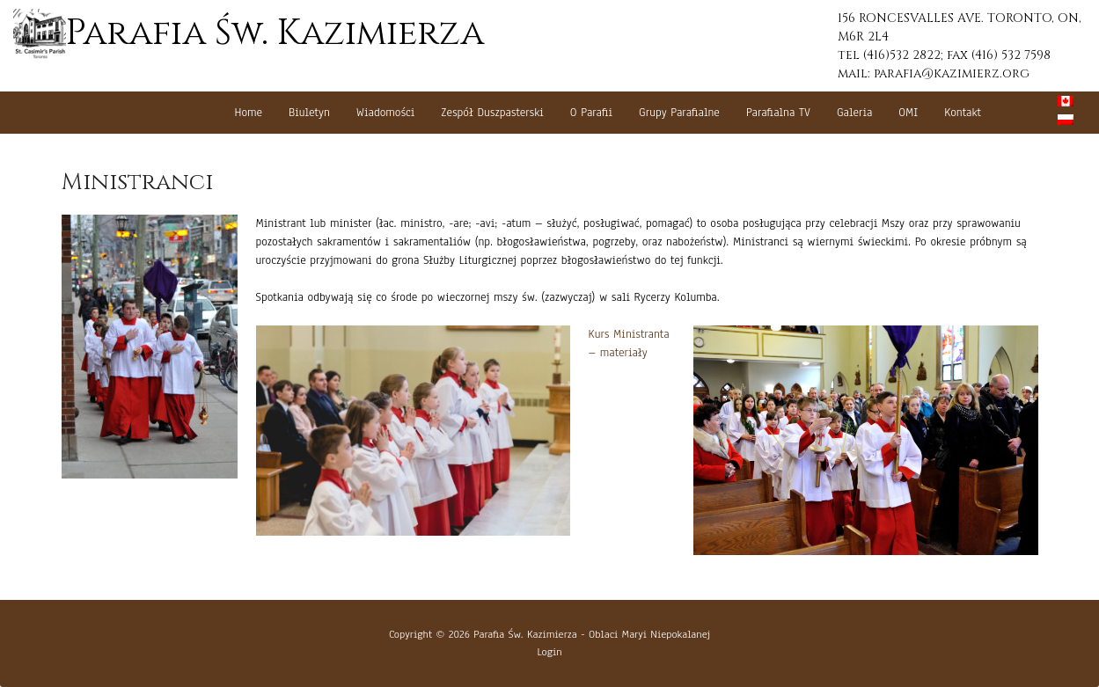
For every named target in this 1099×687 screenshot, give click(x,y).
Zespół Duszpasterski (492, 113)
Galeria (854, 113)
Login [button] (549, 652)
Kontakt (962, 113)
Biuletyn (309, 113)
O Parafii (591, 113)
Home (249, 113)
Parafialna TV (778, 113)
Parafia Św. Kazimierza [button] (248, 33)
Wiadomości (385, 113)
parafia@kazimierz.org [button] (951, 73)
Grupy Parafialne (679, 113)
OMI (908, 113)
